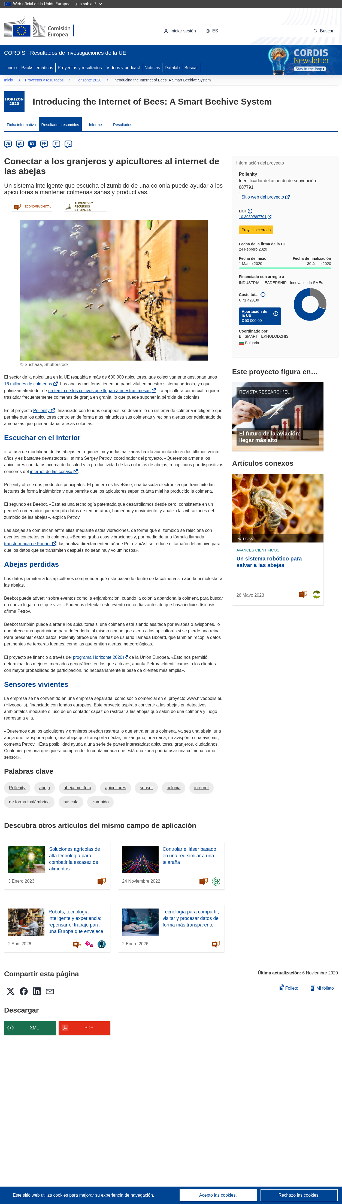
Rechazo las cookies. (299, 1195)
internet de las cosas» (52, 471)
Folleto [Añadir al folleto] (289, 987)
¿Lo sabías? (88, 3)
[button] (211, 31)
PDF (88, 1027)
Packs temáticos (37, 67)
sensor (146, 787)
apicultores (115, 787)
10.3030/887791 (253, 217)
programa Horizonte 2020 (99, 657)
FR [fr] (44, 143)
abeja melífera (77, 787)
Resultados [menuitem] (122, 125)
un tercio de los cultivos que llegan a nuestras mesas (100, 390)
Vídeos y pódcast (123, 67)
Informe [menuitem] (95, 125)
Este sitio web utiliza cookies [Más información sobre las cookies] (41, 1195)
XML (34, 1028)
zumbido (100, 802)
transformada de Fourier (28, 543)
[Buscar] (323, 31)
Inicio (12, 67)
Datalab (172, 67)
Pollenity (42, 410)
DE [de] (8, 143)
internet (201, 787)
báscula (70, 802)
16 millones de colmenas (29, 384)
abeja (44, 787)
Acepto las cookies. (218, 1195)
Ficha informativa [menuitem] (21, 125)
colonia (174, 787)
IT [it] (56, 143)
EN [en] (20, 143)
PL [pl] (68, 143)
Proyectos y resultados (80, 67)
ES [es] (32, 143)
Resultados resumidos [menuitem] (60, 125)
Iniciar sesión (180, 31)
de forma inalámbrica (29, 802)
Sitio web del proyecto (263, 197)
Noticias (152, 67)
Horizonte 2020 (88, 80)
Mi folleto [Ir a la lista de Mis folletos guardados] (322, 988)
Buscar (191, 67)
